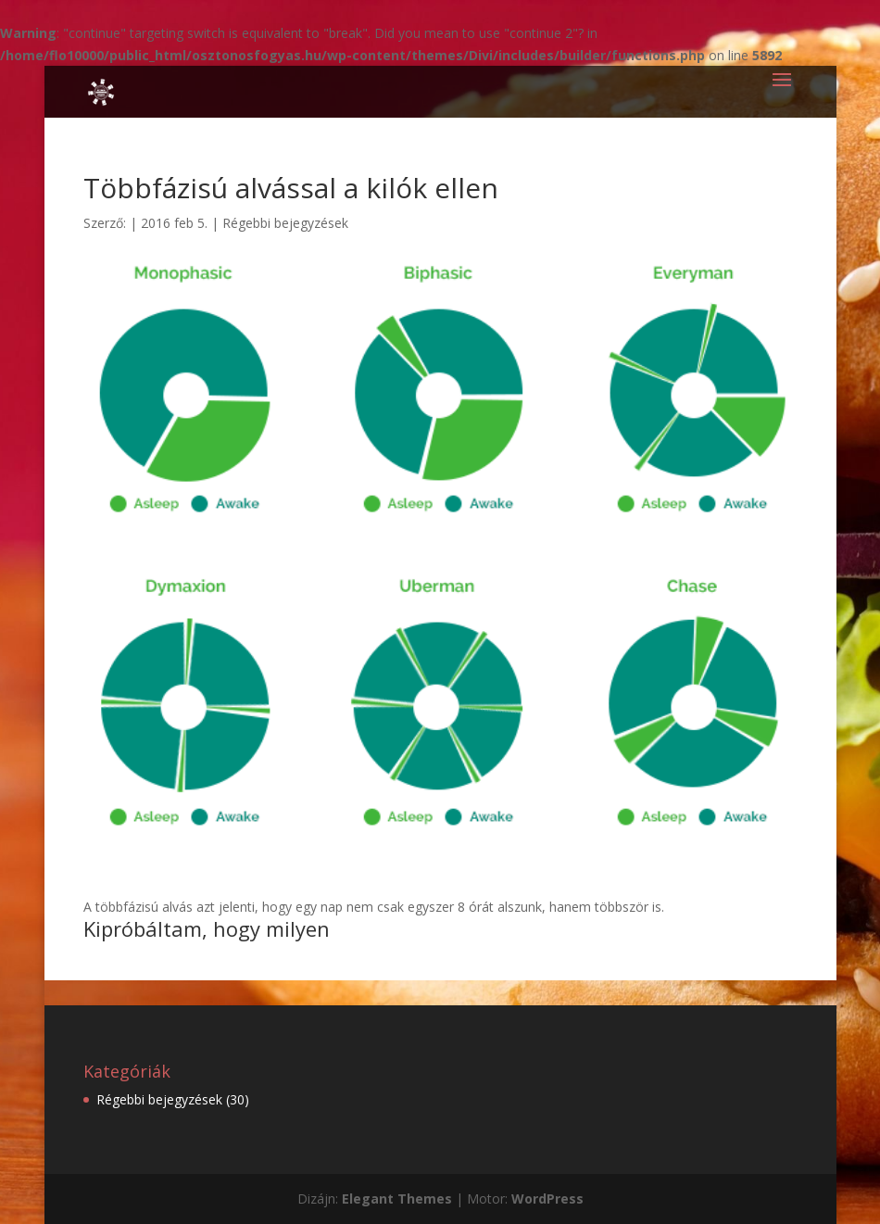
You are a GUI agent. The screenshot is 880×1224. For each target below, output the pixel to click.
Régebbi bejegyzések (285, 223)
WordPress (547, 1198)
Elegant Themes (397, 1198)
